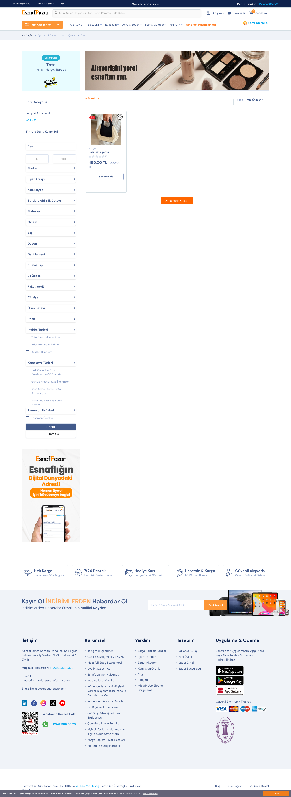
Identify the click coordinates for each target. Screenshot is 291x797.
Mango (92, 148)
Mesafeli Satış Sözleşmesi (104, 663)
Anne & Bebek (130, 24)
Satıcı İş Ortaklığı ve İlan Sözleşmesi (103, 715)
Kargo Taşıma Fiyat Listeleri (106, 740)
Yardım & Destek (45, 3)
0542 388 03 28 (64, 724)
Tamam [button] (275, 793)
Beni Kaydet (215, 605)
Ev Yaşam (111, 24)
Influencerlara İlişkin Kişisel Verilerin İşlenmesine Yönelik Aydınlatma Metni (106, 690)
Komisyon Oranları (150, 669)
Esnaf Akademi (148, 663)
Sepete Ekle (106, 176)
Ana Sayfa (76, 24)
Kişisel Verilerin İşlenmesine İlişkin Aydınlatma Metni (106, 731)
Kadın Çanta (68, 35)
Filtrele (50, 426)
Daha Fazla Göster (177, 201)
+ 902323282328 (267, 3)
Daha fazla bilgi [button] (150, 793)
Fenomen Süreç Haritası (103, 746)
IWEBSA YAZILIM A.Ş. (87, 786)
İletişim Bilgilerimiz (100, 651)
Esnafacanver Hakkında (103, 674)
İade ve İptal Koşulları (101, 680)
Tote (83, 35)
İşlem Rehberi (147, 657)
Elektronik (93, 24)
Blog (62, 3)
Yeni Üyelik (185, 657)
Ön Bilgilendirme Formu (103, 707)
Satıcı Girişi (186, 663)
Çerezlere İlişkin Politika (103, 723)
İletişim (143, 680)
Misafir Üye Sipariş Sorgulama (150, 688)
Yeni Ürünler (253, 99)
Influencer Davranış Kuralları (106, 701)
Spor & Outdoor (154, 24)
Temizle (54, 434)
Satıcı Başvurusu (21, 3)
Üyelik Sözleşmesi (99, 669)
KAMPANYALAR (258, 23)
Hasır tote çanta (99, 152)
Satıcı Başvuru (235, 786)
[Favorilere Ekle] (120, 118)
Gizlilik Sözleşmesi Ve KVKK (105, 657)
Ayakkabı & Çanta (47, 35)
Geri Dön (31, 119)
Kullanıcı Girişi (187, 651)
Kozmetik (175, 24)
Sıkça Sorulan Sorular (152, 651)
